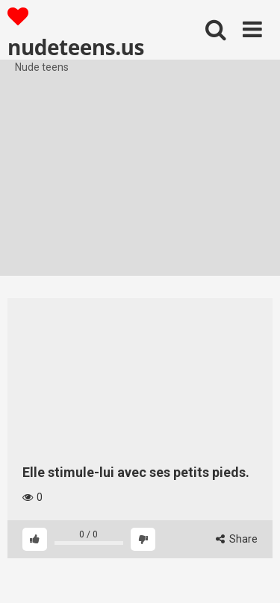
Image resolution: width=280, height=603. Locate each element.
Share (237, 539)
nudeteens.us (75, 33)
